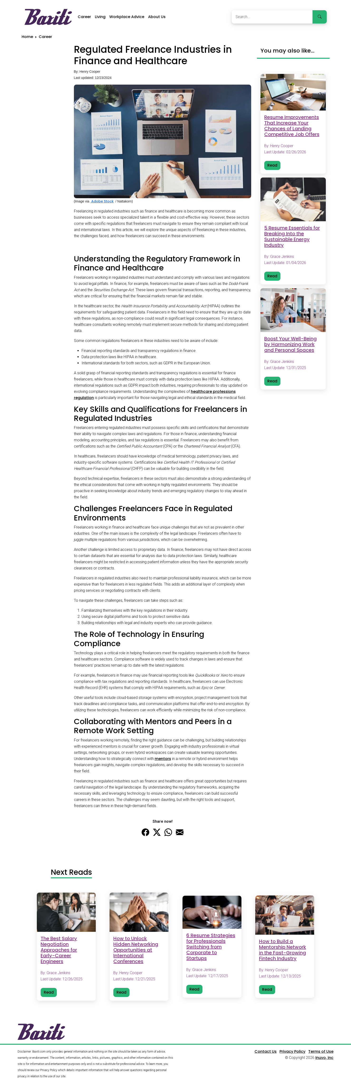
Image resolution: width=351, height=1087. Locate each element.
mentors (163, 758)
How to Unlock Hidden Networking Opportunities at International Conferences (135, 950)
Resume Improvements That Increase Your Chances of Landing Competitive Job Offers (291, 126)
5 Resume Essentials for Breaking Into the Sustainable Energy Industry (292, 236)
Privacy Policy (292, 1051)
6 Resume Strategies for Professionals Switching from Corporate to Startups (210, 947)
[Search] (272, 17)
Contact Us (266, 1051)
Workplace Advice (126, 16)
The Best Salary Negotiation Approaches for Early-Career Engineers (59, 950)
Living (100, 16)
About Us (157, 16)
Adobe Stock (102, 201)
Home (27, 36)
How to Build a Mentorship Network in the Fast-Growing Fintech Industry (282, 950)
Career (84, 16)
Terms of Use (320, 1051)
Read (272, 165)
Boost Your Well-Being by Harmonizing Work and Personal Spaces (290, 344)
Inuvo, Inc (324, 1057)
